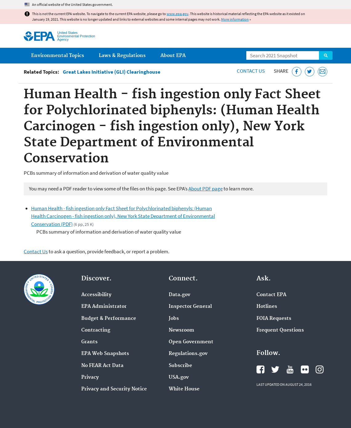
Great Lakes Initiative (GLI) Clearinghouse (111, 72)
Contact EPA (271, 295)
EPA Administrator (104, 306)
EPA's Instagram (320, 369)
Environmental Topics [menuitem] (57, 56)
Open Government (191, 342)
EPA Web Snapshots (105, 354)
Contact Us (251, 70)
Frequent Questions (280, 330)
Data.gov (179, 295)
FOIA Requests (273, 318)
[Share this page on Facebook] (296, 71)
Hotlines (266, 306)
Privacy (90, 377)
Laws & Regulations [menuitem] (122, 56)
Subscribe (180, 366)
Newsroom (181, 330)
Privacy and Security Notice (114, 389)
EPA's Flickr (305, 369)
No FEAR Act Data (102, 366)
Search (326, 55)
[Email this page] (322, 71)
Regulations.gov (188, 354)
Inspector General (190, 306)
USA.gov (179, 377)
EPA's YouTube (290, 369)
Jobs (174, 318)
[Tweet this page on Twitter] (309, 71)
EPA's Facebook (260, 369)
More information (235, 19)
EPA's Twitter (275, 369)
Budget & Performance (108, 318)
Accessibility (96, 295)
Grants (89, 342)
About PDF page (205, 188)
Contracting (95, 330)
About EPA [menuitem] (173, 56)
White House (184, 389)
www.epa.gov (177, 13)
